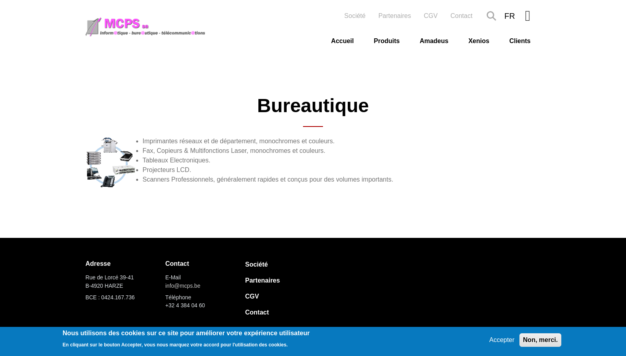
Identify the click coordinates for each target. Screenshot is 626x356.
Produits (387, 41)
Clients (520, 41)
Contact (461, 15)
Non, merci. (540, 339)
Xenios (478, 41)
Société (354, 15)
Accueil (342, 41)
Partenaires (394, 15)
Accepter (501, 339)
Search (491, 16)
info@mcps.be (182, 286)
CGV (431, 15)
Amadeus (434, 41)
